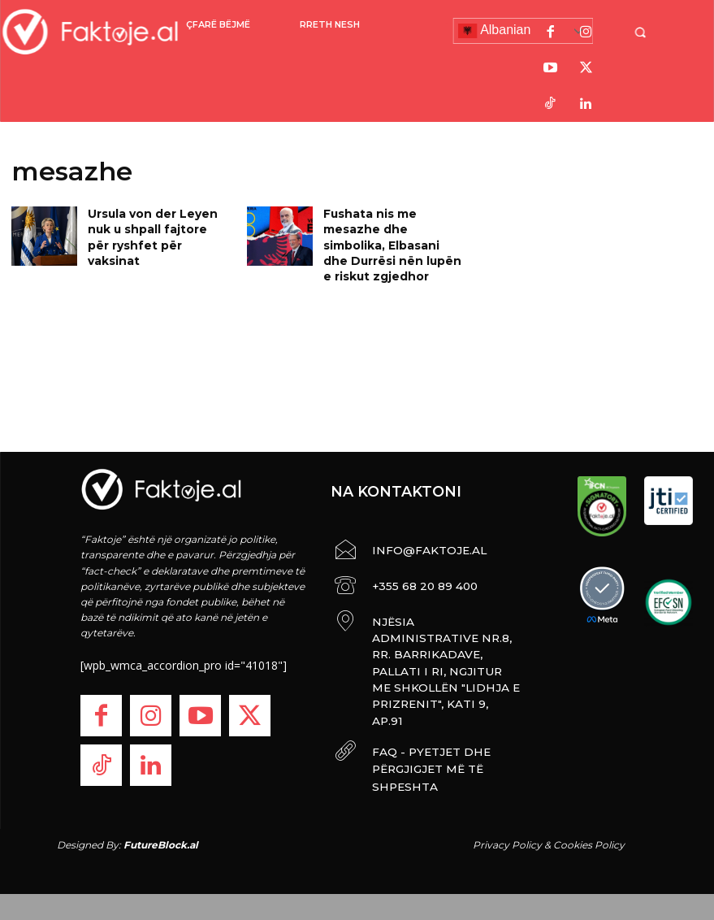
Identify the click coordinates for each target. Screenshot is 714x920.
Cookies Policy (589, 830)
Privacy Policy (507, 830)
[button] (648, 32)
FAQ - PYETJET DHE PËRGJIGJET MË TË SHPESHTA (444, 698)
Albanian (494, 31)
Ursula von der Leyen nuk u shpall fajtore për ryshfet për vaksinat (158, 226)
